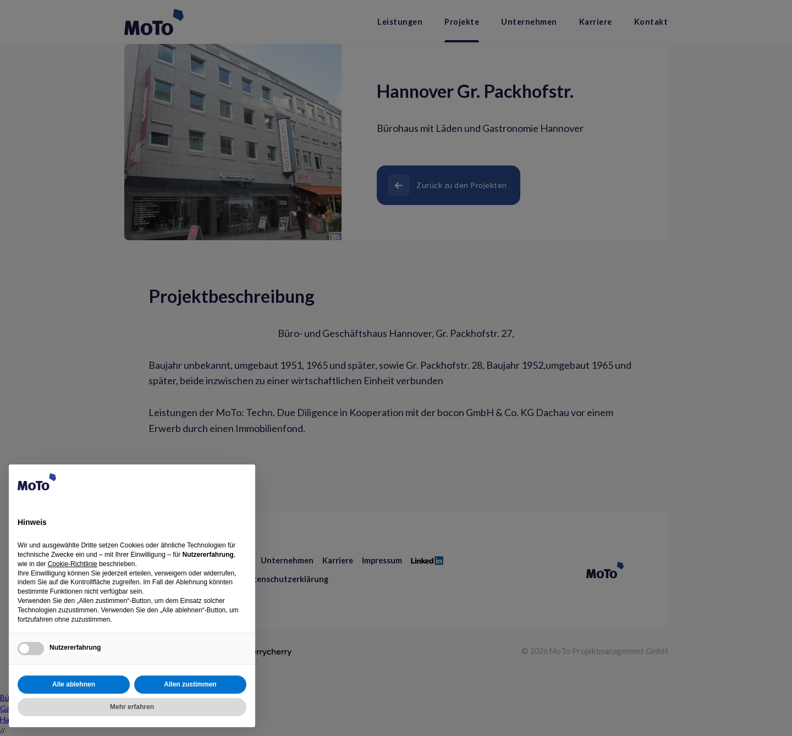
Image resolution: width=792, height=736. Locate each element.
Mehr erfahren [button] (132, 707)
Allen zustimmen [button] (190, 684)
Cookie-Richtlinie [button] (72, 564)
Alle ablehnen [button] (73, 684)
